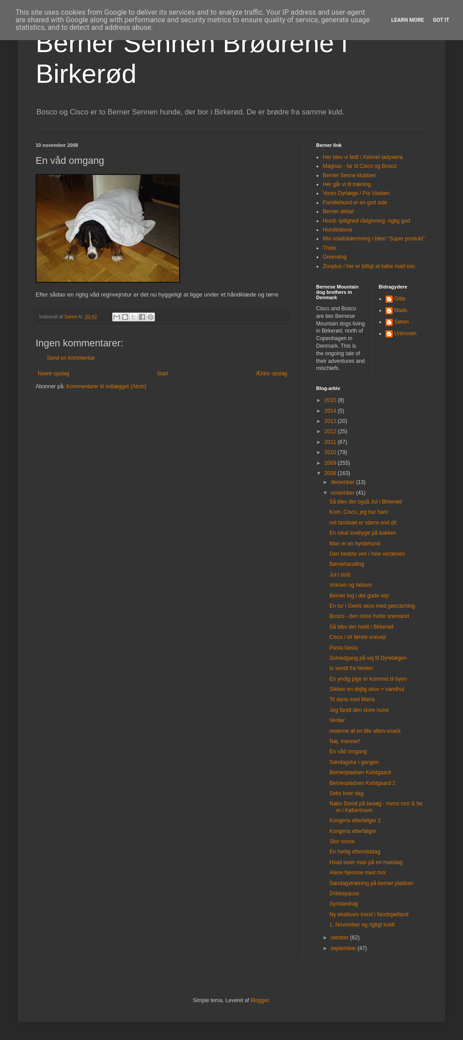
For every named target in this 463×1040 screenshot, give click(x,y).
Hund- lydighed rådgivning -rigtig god (366, 221)
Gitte (400, 299)
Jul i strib (339, 575)
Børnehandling (346, 564)
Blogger (260, 1000)
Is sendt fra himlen (351, 668)
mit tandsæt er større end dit (363, 523)
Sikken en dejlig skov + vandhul (366, 689)
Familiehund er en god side (355, 202)
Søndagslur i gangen (354, 762)
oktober (340, 937)
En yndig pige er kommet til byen (368, 679)
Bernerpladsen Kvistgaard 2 (362, 783)
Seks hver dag (346, 793)
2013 (331, 421)
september (344, 948)
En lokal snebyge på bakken (362, 533)
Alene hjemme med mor (357, 872)
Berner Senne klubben (349, 175)
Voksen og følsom (350, 585)
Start (162, 373)
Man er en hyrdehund (354, 543)
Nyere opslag (53, 373)
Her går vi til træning (347, 184)
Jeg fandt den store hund (359, 710)
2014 (331, 411)
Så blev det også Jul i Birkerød (365, 502)
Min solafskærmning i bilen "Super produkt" (374, 239)
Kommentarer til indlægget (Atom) (106, 386)
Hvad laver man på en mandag (365, 862)
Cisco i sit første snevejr (357, 637)
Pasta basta (343, 648)
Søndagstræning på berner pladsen (371, 883)
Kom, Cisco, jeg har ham (358, 512)
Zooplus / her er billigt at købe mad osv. (369, 266)
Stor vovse (342, 841)
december (343, 482)
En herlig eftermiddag (354, 852)
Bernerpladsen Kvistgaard (360, 772)
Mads (400, 310)
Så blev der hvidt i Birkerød (361, 627)
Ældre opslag (271, 373)
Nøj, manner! (344, 741)
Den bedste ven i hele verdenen (367, 554)
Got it (441, 20)
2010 (331, 452)
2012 (331, 431)
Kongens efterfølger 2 (355, 820)
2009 (331, 463)
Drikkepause (344, 893)
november (343, 493)
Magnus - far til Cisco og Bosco (360, 166)
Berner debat (338, 211)
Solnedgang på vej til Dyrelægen (367, 658)
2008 (331, 473)
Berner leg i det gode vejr (359, 596)
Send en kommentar (71, 358)
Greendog (334, 257)
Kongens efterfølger (352, 831)
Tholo (329, 248)
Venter (337, 720)
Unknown (405, 333)
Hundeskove (338, 230)
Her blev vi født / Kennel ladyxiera (362, 157)
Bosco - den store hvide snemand (369, 616)
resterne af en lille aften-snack (365, 731)
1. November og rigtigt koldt (362, 925)
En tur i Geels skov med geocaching (372, 606)
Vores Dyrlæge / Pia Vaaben (356, 193)
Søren (401, 322)
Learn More (407, 20)
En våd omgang (348, 751)
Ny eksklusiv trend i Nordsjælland (368, 914)
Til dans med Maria (352, 699)
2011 (331, 442)
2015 (331, 400)
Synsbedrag (343, 904)
